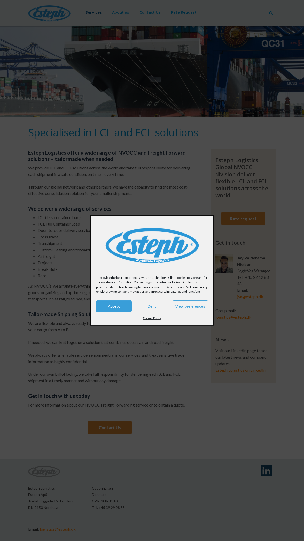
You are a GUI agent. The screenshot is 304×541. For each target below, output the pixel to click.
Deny (152, 306)
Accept (114, 306)
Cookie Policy (152, 318)
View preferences (190, 306)
